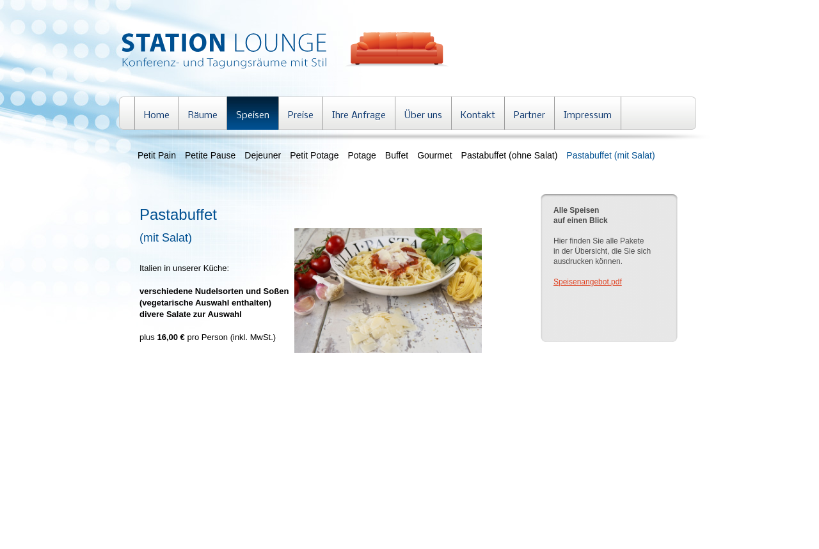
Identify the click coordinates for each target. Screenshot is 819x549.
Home (157, 116)
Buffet (396, 155)
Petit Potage (314, 155)
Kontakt (478, 116)
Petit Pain (157, 155)
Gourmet (434, 155)
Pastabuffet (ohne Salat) (509, 155)
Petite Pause (210, 155)
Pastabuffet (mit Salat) (610, 155)
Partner (529, 116)
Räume (203, 116)
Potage (361, 155)
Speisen (252, 116)
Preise (301, 116)
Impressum (588, 116)
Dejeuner (262, 155)
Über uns (423, 116)
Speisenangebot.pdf (587, 281)
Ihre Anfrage (359, 116)
